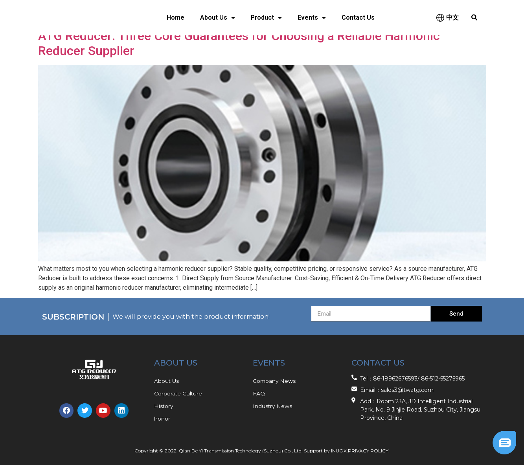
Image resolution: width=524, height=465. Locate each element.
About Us (217, 18)
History (164, 406)
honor (162, 418)
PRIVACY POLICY (368, 451)
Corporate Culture (178, 393)
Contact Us (358, 17)
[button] (474, 18)
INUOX (339, 451)
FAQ (259, 393)
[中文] (440, 18)
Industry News (273, 406)
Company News (275, 380)
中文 (452, 17)
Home (175, 17)
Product (266, 18)
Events (312, 18)
